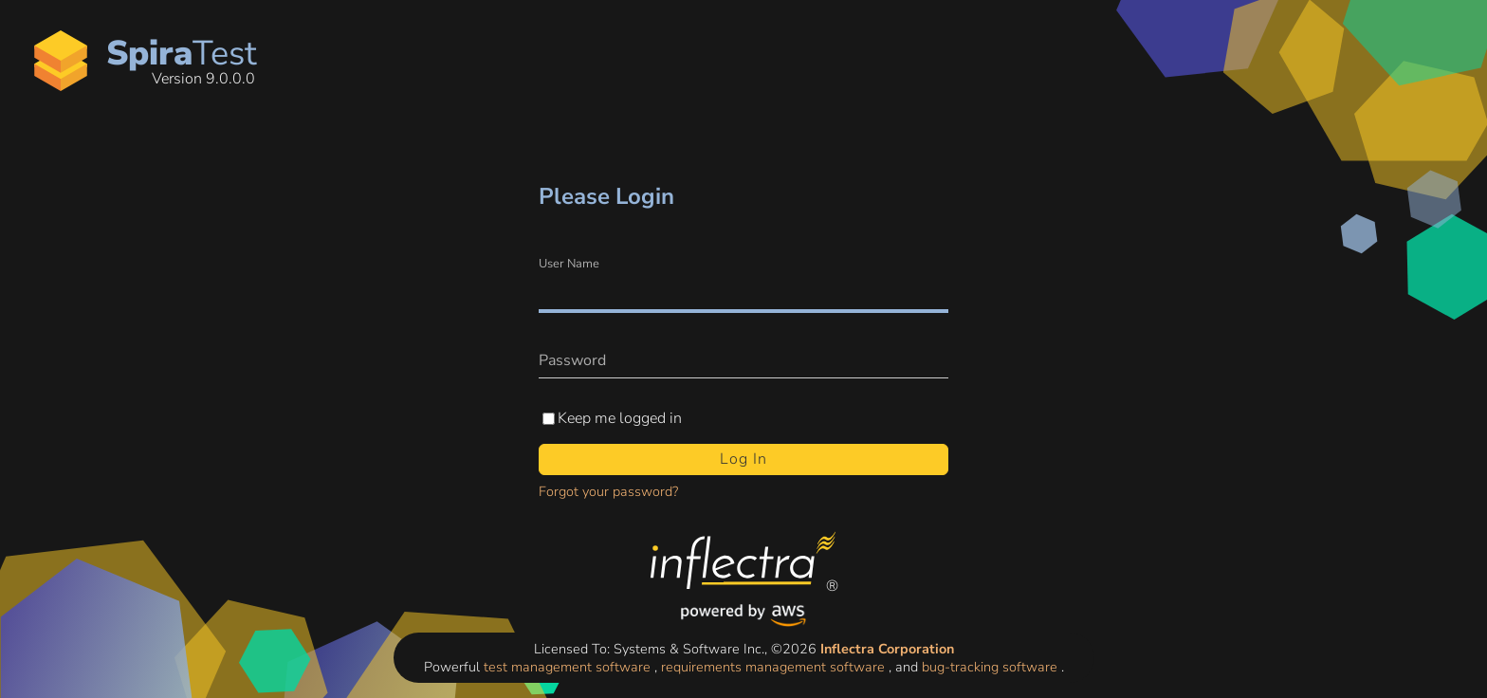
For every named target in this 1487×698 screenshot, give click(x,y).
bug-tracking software (991, 666)
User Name (569, 264)
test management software (569, 666)
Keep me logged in (620, 419)
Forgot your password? (608, 491)
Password (572, 361)
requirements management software (775, 666)
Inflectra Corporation (887, 648)
